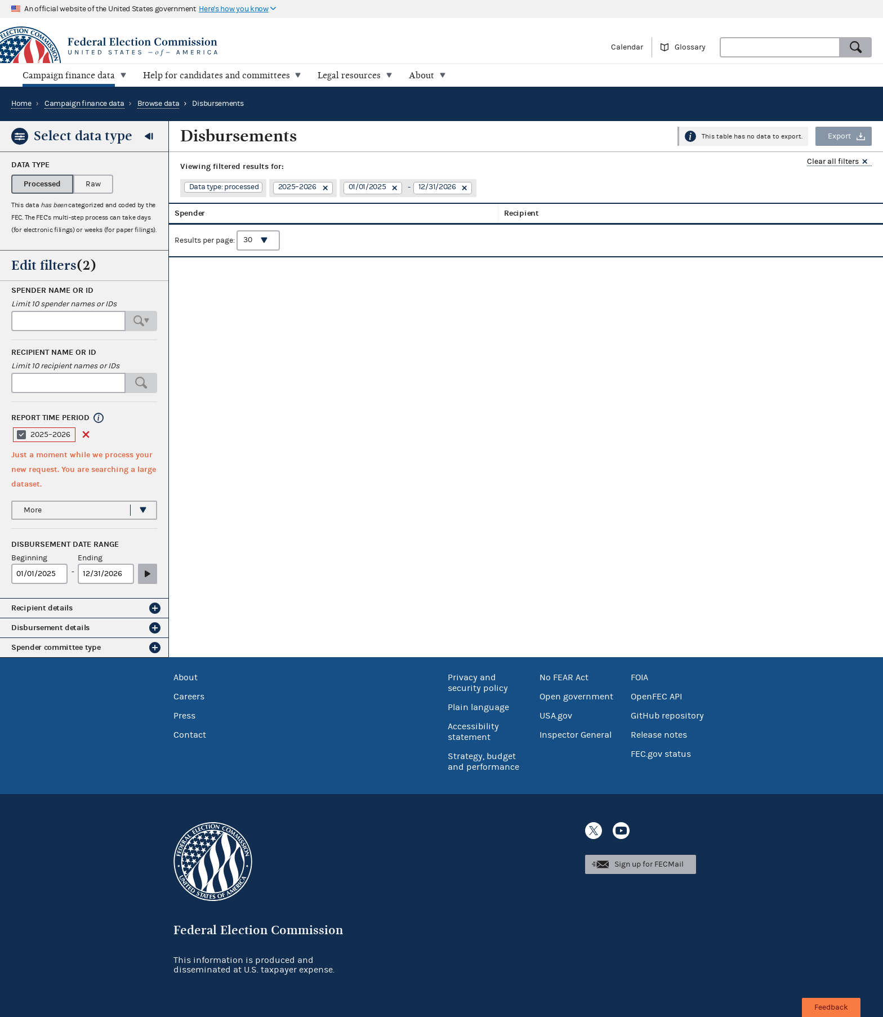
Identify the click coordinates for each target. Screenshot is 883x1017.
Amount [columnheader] (724, 217)
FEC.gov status (661, 754)
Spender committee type (55, 647)
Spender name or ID (52, 291)
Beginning (29, 558)
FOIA (639, 677)
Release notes (659, 735)
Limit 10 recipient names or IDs (65, 366)
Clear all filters (833, 162)
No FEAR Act (563, 677)
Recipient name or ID (53, 352)
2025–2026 (50, 434)
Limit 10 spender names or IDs (64, 304)
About (185, 677)
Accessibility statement (473, 731)
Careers (188, 697)
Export (839, 136)
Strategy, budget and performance (483, 761)
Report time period (50, 418)
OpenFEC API (656, 697)
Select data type (83, 136)
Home (21, 103)
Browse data (158, 103)
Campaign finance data (84, 103)
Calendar (627, 47)
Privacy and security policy (478, 682)
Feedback (831, 1007)
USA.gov (555, 716)
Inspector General (575, 735)
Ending (90, 558)
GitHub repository (667, 716)
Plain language (478, 707)
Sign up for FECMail (649, 864)
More (33, 510)
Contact (189, 735)
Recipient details (42, 608)
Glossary (690, 47)
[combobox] (780, 47)
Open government (576, 697)
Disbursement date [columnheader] (660, 217)
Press (184, 716)
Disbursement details (50, 627)
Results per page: (227, 248)
